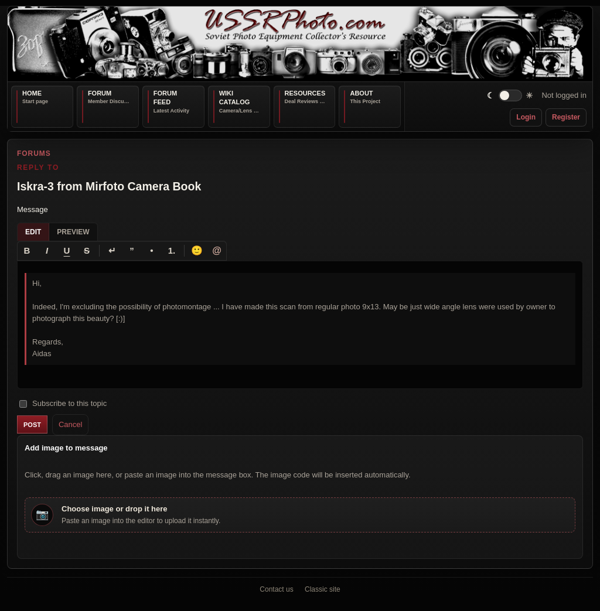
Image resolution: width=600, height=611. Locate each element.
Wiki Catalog (234, 98)
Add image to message (66, 447)
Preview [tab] (73, 231)
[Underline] (66, 250)
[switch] (510, 96)
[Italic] (47, 250)
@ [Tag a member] (216, 250)
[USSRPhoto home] (300, 43)
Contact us (276, 589)
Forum (99, 93)
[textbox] (300, 324)
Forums (34, 153)
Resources (305, 93)
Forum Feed (165, 98)
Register (566, 117)
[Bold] (27, 250)
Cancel (70, 423)
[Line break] (112, 250)
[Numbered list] (171, 250)
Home (32, 93)
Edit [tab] (33, 231)
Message (32, 209)
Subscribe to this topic (63, 403)
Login (526, 117)
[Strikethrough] (86, 250)
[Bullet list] (151, 250)
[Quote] (131, 250)
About (361, 93)
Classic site (322, 589)
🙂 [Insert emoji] (197, 250)
